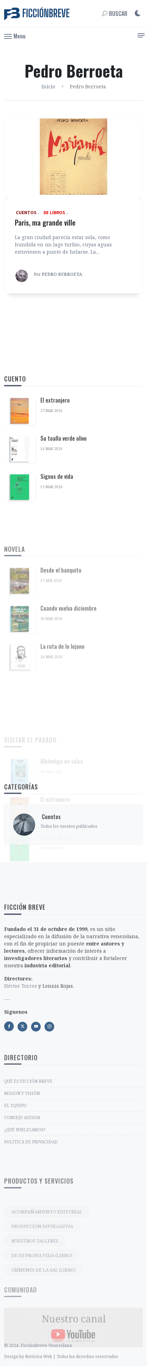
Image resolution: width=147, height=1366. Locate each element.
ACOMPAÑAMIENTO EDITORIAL (46, 1266)
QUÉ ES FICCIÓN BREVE (28, 1132)
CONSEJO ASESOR (22, 1168)
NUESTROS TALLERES (34, 1296)
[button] (15, 35)
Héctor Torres (20, 1043)
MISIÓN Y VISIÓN (22, 1144)
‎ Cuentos (50, 843)
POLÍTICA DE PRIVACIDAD (31, 1193)
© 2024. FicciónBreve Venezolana (38, 1360)
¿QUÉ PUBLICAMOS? (24, 1180)
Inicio (48, 86)
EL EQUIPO (15, 1156)
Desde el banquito (60, 638)
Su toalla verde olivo (63, 491)
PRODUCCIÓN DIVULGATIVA (42, 1281)
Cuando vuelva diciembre (68, 676)
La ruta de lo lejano (62, 714)
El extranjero (55, 453)
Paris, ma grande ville (45, 222)
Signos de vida (56, 529)
